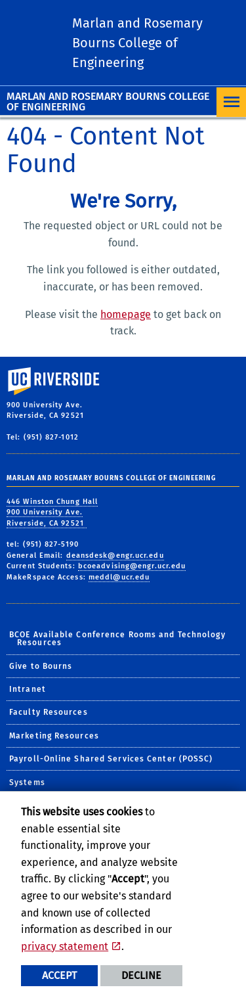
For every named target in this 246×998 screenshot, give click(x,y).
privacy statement (64, 946)
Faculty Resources (48, 712)
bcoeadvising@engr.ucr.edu (132, 566)
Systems (27, 782)
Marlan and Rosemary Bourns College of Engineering (108, 101)
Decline (141, 975)
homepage (125, 314)
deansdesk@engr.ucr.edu (115, 555)
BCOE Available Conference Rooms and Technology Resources (117, 638)
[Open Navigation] (231, 102)
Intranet (27, 689)
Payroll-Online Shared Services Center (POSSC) (111, 758)
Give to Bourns (40, 666)
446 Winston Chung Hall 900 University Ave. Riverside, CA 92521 (52, 512)
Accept (59, 975)
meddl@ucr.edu (119, 577)
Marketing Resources (54, 735)
